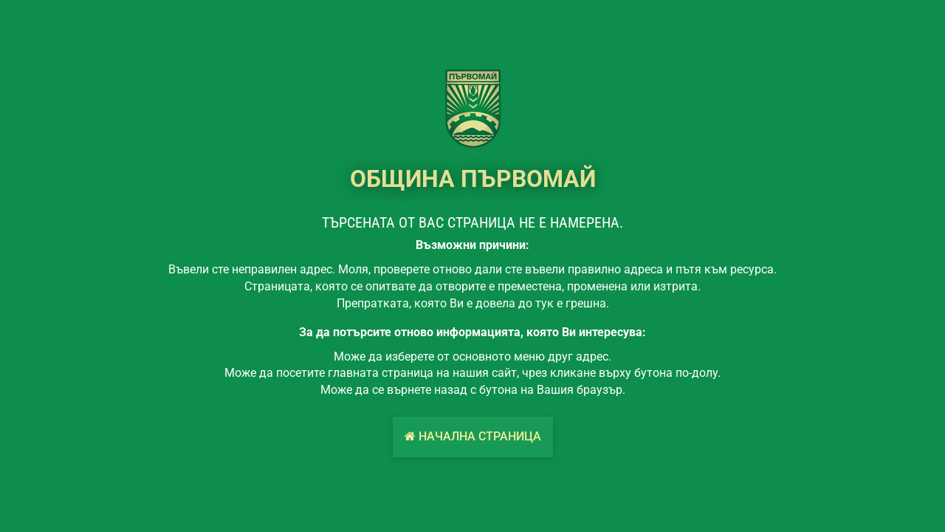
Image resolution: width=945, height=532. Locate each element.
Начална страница (473, 436)
